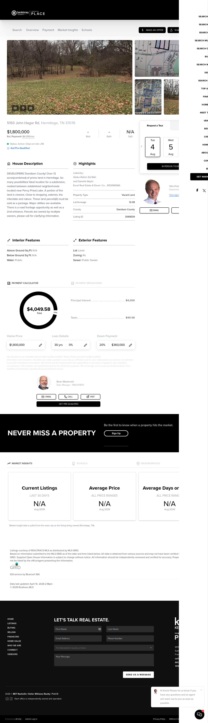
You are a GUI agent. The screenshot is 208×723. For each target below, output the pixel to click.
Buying (11, 628)
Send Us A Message (138, 674)
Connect (12, 650)
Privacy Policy (159, 719)
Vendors (12, 654)
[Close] (201, 690)
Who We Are (14, 645)
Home (10, 619)
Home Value (14, 641)
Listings (11, 623)
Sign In (196, 3)
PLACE (55, 694)
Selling (11, 632)
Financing (13, 636)
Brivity (18, 719)
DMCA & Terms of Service (180, 719)
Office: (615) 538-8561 (186, 659)
